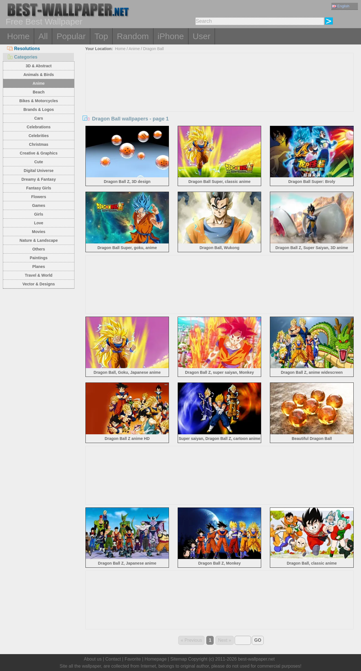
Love (38, 223)
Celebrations (39, 127)
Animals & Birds (38, 74)
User (201, 36)
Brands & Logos (38, 109)
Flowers (38, 196)
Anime (39, 83)
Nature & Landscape (38, 240)
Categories (22, 57)
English (340, 6)
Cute (38, 162)
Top (101, 36)
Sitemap (178, 659)
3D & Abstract (39, 66)
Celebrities (38, 135)
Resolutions (23, 48)
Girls (38, 214)
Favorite (133, 659)
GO (257, 640)
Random (133, 36)
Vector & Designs (38, 284)
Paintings (38, 258)
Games (38, 205)
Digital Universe (39, 170)
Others (38, 249)
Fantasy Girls (38, 188)
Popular (70, 36)
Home (18, 36)
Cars (38, 118)
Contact (113, 659)
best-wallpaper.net (256, 659)
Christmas (38, 144)
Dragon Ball (153, 48)
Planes (38, 266)
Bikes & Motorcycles (38, 101)
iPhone (171, 36)
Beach (39, 92)
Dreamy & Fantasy (38, 179)
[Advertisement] (219, 95)
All (43, 36)
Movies (38, 231)
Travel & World (38, 275)
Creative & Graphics (39, 153)
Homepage (156, 659)
